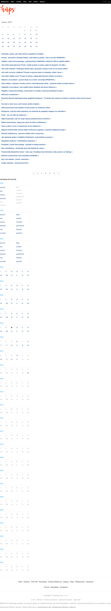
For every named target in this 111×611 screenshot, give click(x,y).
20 (14, 42)
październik (20, 226)
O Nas (33, 600)
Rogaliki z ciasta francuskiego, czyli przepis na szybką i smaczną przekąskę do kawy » (32, 91)
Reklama (40, 600)
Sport (12, 1)
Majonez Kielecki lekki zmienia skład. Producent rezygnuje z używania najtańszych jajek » (33, 130)
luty (1, 191)
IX (11, 275)
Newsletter (55, 587)
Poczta (105, 1)
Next (30, 1)
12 (8, 38)
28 (20, 46)
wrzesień (19, 222)
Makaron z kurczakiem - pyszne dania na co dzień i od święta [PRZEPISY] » (28, 80)
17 (37, 38)
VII (1, 275)
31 (37, 46)
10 (37, 34)
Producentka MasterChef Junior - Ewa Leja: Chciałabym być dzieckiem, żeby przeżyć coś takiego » (37, 152)
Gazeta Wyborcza (55, 582)
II (6, 271)
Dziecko (42, 1)
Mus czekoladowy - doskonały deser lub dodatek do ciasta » (23, 148)
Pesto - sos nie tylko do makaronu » (14, 115)
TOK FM (34, 582)
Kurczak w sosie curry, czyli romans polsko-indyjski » (20, 104)
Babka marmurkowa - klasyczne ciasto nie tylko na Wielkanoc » (24, 122)
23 (31, 42)
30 (31, 46)
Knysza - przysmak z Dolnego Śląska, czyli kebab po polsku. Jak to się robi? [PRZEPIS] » (33, 57)
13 (14, 38)
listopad (18, 229)
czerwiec (3, 233)
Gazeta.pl (89, 582)
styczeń (2, 187)
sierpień (19, 218)
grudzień (19, 233)
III (11, 271)
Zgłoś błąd (76, 600)
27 (14, 46)
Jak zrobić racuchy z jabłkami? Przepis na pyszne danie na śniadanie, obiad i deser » (32, 72)
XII (28, 275)
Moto (25, 1)
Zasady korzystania (65, 600)
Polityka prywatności (51, 600)
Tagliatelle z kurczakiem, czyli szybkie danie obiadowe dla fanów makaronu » (29, 87)
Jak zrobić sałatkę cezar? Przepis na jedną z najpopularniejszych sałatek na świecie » (32, 76)
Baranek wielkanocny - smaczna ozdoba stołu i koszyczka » (22, 133)
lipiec (18, 214)
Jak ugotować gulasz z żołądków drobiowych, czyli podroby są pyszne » (27, 137)
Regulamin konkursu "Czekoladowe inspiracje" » (19, 141)
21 (20, 42)
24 (37, 42)
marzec (2, 195)
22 (25, 42)
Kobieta (18, 1)
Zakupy (66, 582)
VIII (7, 275)
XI (22, 275)
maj (1, 229)
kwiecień (3, 198)
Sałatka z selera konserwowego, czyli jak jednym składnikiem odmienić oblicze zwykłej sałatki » (35, 61)
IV (17, 271)
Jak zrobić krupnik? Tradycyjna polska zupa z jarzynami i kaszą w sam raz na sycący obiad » (34, 69)
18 (3, 42)
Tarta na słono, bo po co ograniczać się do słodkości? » (21, 126)
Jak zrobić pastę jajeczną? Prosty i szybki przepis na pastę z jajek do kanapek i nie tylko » (33, 65)
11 (3, 38)
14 (20, 38)
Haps (72, 582)
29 (25, 46)
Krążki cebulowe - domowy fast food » (15, 163)
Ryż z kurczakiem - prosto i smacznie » (15, 159)
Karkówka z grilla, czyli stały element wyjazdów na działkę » (22, 54)
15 (25, 38)
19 (8, 42)
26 (8, 46)
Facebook (64, 587)
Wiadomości (5, 1)
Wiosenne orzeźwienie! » (10, 94)
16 (31, 38)
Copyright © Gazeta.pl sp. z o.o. (55, 595)
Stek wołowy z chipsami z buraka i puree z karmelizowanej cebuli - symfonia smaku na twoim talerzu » (38, 83)
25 (3, 46)
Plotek (36, 1)
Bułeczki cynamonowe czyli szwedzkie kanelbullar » (20, 155)
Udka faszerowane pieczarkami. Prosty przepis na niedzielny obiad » (26, 108)
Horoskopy (43, 582)
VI (28, 271)
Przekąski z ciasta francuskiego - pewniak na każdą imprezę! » (23, 144)
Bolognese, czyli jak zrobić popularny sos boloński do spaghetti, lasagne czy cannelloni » (33, 111)
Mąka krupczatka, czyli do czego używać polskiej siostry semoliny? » (26, 119)
